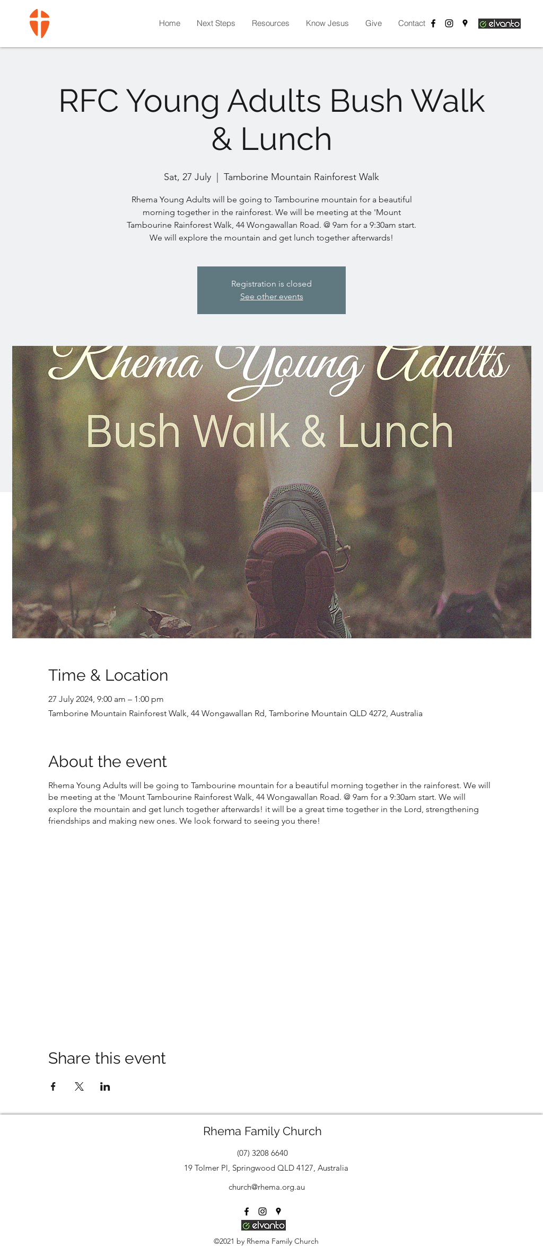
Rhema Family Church (262, 1131)
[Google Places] (465, 23)
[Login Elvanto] (499, 23)
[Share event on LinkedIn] (105, 1086)
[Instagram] (449, 23)
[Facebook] (433, 23)
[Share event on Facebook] (53, 1086)
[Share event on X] (79, 1086)
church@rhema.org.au (267, 1187)
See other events (271, 296)
